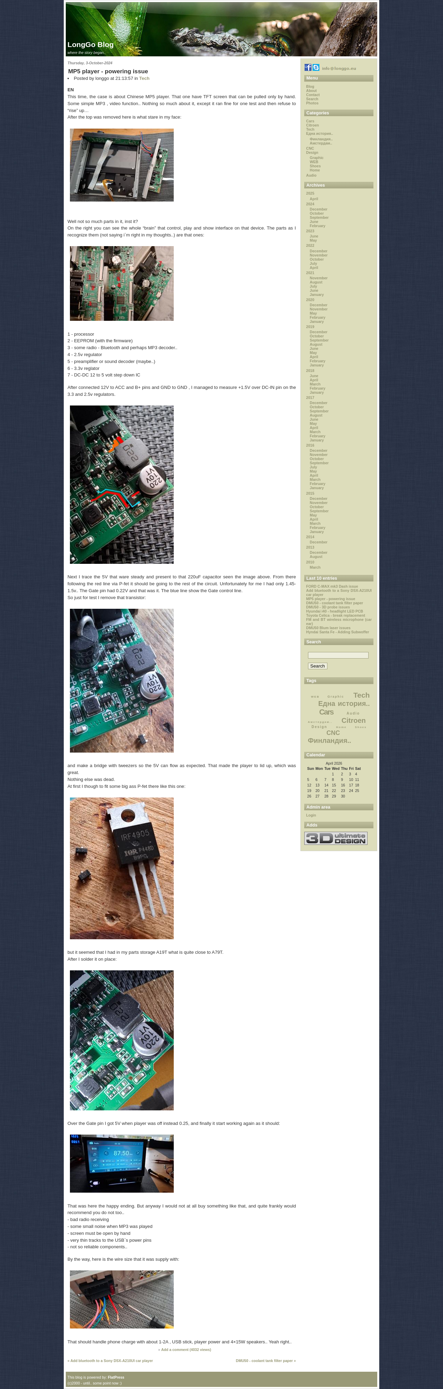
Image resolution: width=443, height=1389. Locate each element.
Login (311, 815)
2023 (310, 231)
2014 (310, 537)
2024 (310, 204)
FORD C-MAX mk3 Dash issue (332, 586)
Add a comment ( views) (186, 1350)
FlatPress (116, 1377)
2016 (310, 445)
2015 (310, 493)
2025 (310, 193)
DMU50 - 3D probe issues (328, 607)
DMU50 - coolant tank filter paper (334, 603)
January (317, 294)
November (319, 255)
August (316, 282)
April (314, 199)
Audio (311, 175)
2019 (310, 327)
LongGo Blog (90, 44)
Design (312, 152)
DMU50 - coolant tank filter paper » (266, 1361)
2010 (310, 562)
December (318, 209)
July (313, 263)
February (317, 226)
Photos (312, 103)
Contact (313, 95)
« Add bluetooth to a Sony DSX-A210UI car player (110, 1361)
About (311, 90)
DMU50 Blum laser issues (328, 628)
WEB (314, 162)
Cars (310, 121)
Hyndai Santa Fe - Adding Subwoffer (337, 632)
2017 (310, 397)
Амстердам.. (321, 143)
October (317, 213)
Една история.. (319, 133)
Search (312, 99)
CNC (310, 148)
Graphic (317, 158)
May (313, 240)
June (314, 222)
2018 (310, 371)
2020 (310, 300)
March (315, 384)
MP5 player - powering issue (108, 71)
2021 (310, 273)
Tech (144, 78)
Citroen (312, 125)
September (319, 217)
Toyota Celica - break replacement (335, 615)
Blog (310, 86)
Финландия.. (321, 139)
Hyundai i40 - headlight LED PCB (334, 611)
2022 (310, 245)
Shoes (315, 166)
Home (315, 170)
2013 (310, 547)
